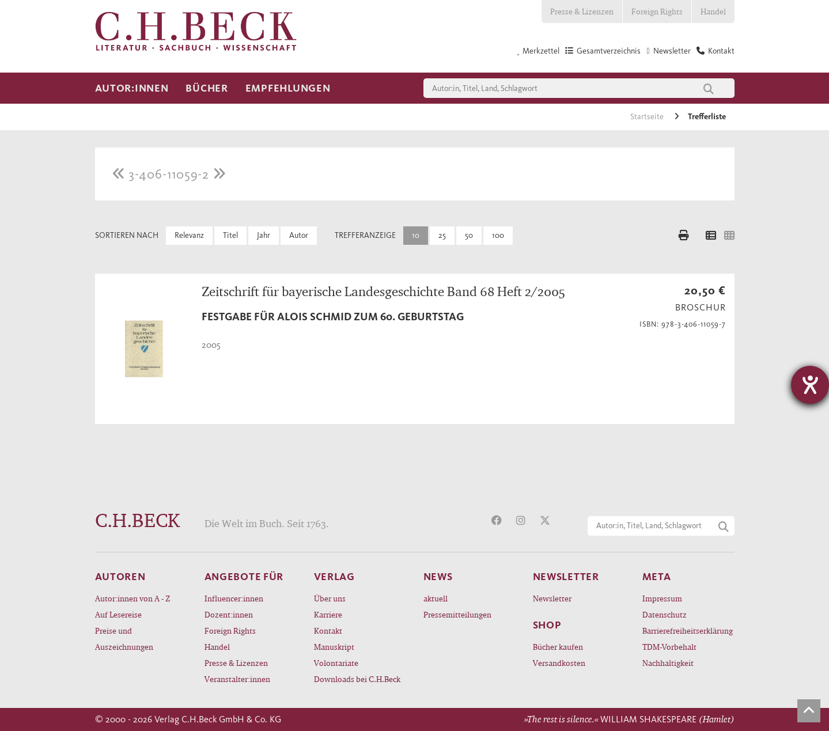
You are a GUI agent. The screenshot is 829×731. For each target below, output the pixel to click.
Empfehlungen (288, 88)
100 (498, 235)
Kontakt (328, 630)
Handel (713, 11)
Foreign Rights (657, 11)
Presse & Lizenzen (582, 11)
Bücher (207, 88)
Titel (230, 235)
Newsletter (552, 598)
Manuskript (334, 647)
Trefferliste (707, 117)
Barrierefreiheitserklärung (687, 630)
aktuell (435, 598)
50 (469, 235)
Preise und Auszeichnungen (124, 639)
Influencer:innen (234, 598)
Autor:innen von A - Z (132, 598)
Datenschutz (664, 614)
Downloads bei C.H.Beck (357, 679)
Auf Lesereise (118, 614)
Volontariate (336, 663)
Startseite (647, 117)
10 (415, 235)
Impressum (662, 598)
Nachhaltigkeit (668, 663)
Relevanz (189, 235)
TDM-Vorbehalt (669, 647)
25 (442, 235)
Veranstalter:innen (237, 679)
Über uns (330, 598)
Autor (298, 235)
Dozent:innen (229, 614)
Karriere (328, 614)
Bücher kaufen (558, 647)
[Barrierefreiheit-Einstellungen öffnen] (810, 385)
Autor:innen (132, 88)
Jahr (263, 235)
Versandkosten (559, 663)
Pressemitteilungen (457, 614)
